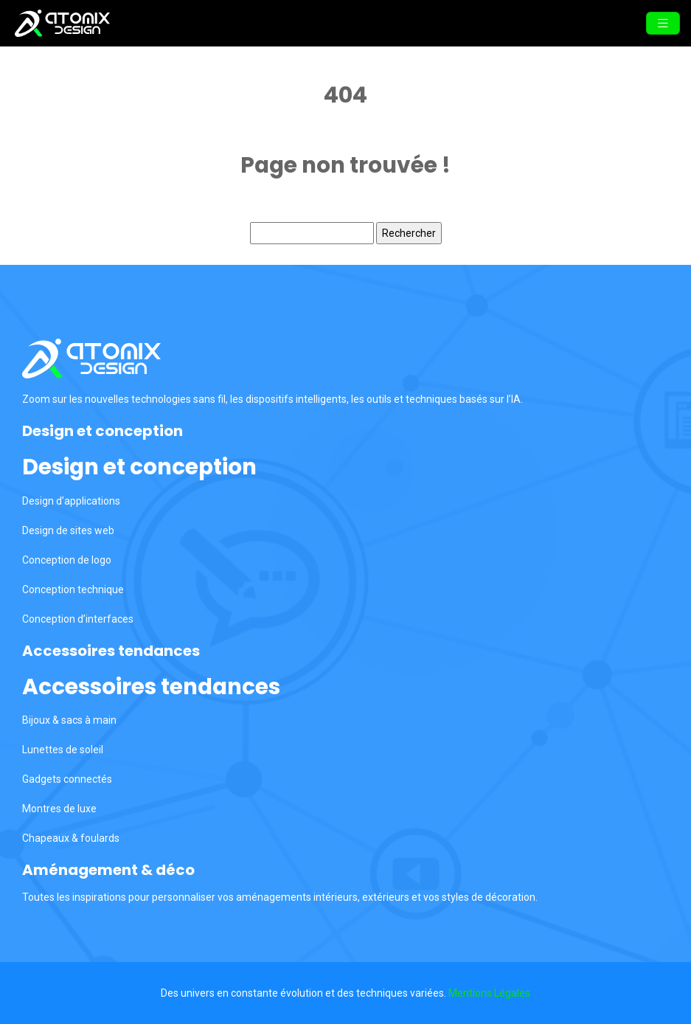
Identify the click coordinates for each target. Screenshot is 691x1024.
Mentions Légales (489, 993)
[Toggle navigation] (663, 23)
